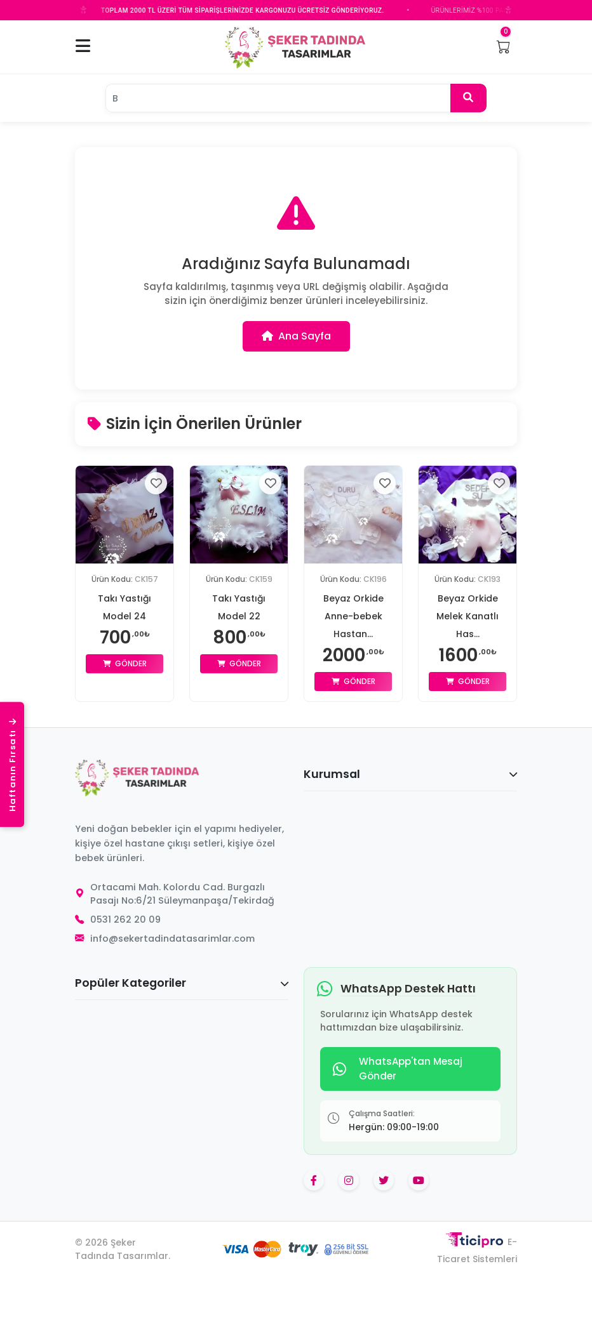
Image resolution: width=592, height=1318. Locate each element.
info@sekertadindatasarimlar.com (172, 938)
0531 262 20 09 (125, 919)
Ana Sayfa (296, 336)
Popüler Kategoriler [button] (181, 983)
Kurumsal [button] (410, 774)
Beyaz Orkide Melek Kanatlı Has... (467, 616)
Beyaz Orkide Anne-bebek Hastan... (353, 616)
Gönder (125, 663)
